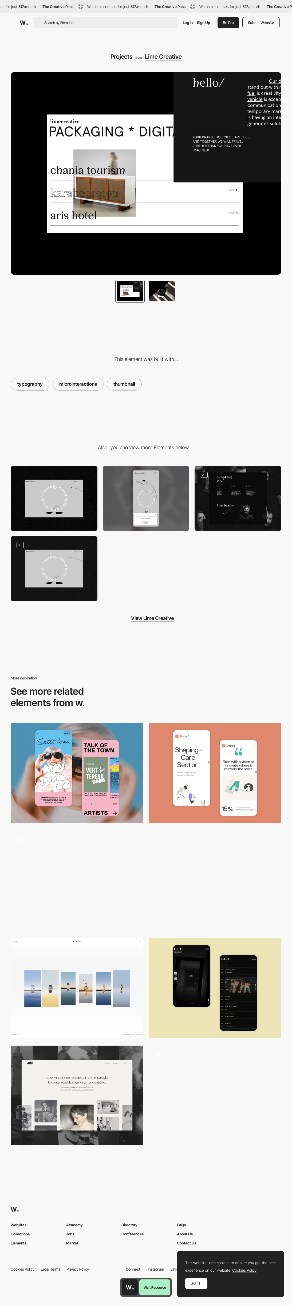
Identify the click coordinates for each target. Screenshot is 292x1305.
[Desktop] (54, 498)
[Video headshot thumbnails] (215, 1095)
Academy (74, 1225)
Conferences (132, 1234)
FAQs (181, 1225)
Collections (20, 1234)
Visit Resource (155, 1287)
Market (72, 1243)
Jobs (70, 1234)
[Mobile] (146, 498)
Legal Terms (50, 1269)
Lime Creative (163, 56)
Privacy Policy (78, 1269)
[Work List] (77, 880)
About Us (185, 1234)
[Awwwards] (24, 23)
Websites (18, 1225)
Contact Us (186, 1243)
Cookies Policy (22, 1269)
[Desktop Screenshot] (238, 498)
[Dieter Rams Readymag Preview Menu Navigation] (215, 878)
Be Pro (228, 22)
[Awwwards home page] (130, 1287)
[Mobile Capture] (77, 773)
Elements (18, 1243)
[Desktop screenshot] (77, 1095)
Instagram (156, 1269)
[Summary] (77, 988)
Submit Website (261, 22)
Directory (129, 1225)
